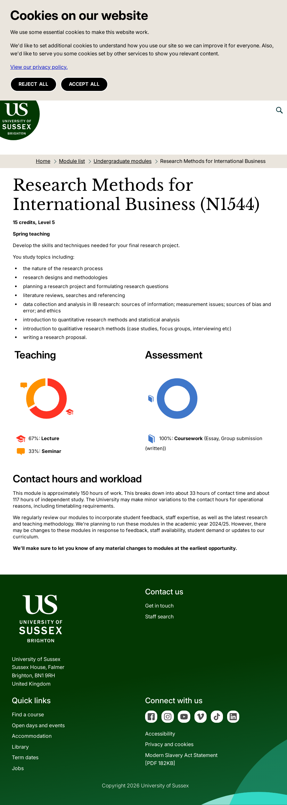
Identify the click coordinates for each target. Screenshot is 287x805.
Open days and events (38, 725)
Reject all (33, 84)
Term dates (25, 757)
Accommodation (32, 736)
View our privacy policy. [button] (39, 67)
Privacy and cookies (169, 744)
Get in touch (159, 605)
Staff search (159, 616)
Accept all (84, 84)
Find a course (28, 714)
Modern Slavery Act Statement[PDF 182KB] (181, 759)
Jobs (18, 768)
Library (20, 747)
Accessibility (160, 733)
